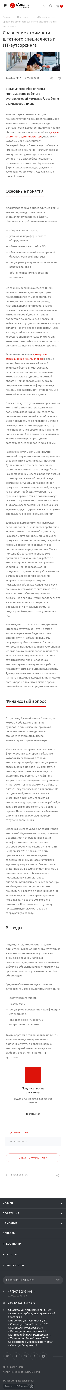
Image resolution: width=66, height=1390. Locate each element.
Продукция (11, 1213)
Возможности (13, 1265)
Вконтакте (7, 1356)
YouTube (25, 1356)
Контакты (10, 1254)
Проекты (9, 1233)
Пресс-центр (12, 1243)
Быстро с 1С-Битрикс (16, 1386)
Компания (10, 1223)
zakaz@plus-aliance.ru (21, 1302)
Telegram (16, 1356)
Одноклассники (34, 1356)
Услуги (8, 1203)
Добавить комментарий (33, 1158)
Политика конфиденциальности (21, 1372)
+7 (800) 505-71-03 (20, 1291)
